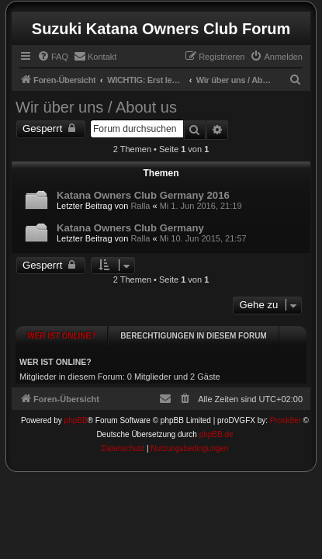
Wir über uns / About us (96, 107)
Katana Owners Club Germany (130, 228)
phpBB (76, 407)
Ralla (140, 205)
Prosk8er (285, 407)
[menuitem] (52, 56)
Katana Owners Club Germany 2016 (143, 195)
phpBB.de (216, 421)
